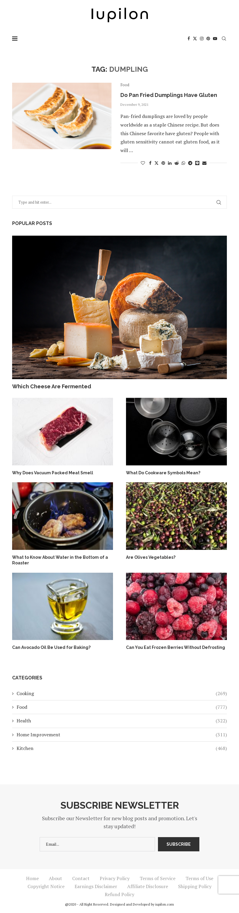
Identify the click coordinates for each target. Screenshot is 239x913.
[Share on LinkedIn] (170, 163)
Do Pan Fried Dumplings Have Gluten (168, 95)
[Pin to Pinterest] (163, 163)
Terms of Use (199, 878)
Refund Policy (119, 894)
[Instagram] (202, 38)
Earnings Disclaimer (96, 886)
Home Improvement (122, 734)
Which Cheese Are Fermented (51, 386)
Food (122, 707)
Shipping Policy (194, 886)
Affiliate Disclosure (147, 886)
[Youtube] (215, 38)
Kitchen (122, 748)
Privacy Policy (115, 878)
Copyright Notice (46, 886)
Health (122, 720)
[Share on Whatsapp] (183, 163)
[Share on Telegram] (190, 163)
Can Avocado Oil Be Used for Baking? (51, 647)
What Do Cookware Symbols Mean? (163, 472)
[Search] (224, 38)
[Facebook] (189, 38)
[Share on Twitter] (156, 163)
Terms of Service (157, 878)
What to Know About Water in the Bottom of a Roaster (60, 560)
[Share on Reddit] (177, 163)
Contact (81, 878)
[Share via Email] (204, 163)
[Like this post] (143, 163)
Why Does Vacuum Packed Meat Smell (52, 472)
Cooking (122, 693)
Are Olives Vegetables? (150, 557)
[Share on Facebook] (150, 163)
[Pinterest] (208, 38)
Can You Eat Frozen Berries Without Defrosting (175, 647)
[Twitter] (195, 38)
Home (32, 878)
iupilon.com (164, 904)
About (55, 878)
